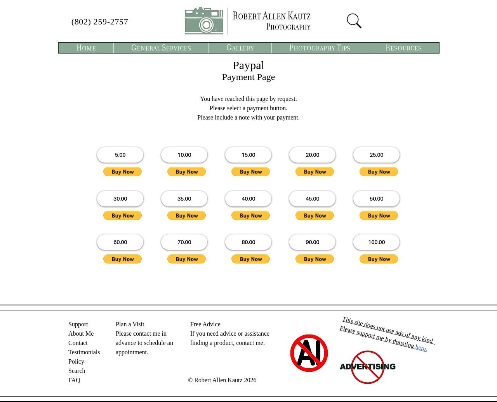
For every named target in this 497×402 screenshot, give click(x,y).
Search (76, 370)
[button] (161, 48)
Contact (78, 343)
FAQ (74, 380)
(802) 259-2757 (100, 21)
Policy (76, 361)
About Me (81, 333)
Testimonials (84, 352)
